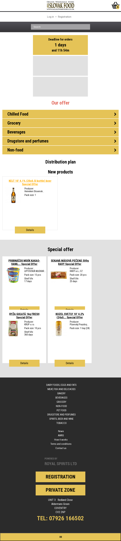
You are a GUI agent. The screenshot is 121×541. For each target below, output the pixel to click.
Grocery (61, 401)
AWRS (61, 435)
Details (30, 230)
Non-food (61, 406)
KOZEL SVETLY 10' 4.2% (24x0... (70, 315)
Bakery (61, 393)
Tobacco (61, 423)
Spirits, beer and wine (61, 418)
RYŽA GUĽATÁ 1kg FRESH (24, 315)
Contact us (60, 448)
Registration (64, 16)
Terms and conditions (61, 443)
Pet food (61, 410)
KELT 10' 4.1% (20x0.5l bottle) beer (30, 182)
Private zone (60, 490)
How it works (61, 439)
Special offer (60, 249)
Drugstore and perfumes (61, 414)
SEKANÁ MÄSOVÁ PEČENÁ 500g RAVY (70, 262)
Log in (50, 16)
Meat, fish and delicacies (61, 389)
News (61, 431)
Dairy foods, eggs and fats (61, 384)
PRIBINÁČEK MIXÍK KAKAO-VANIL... (24, 262)
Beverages (61, 397)
